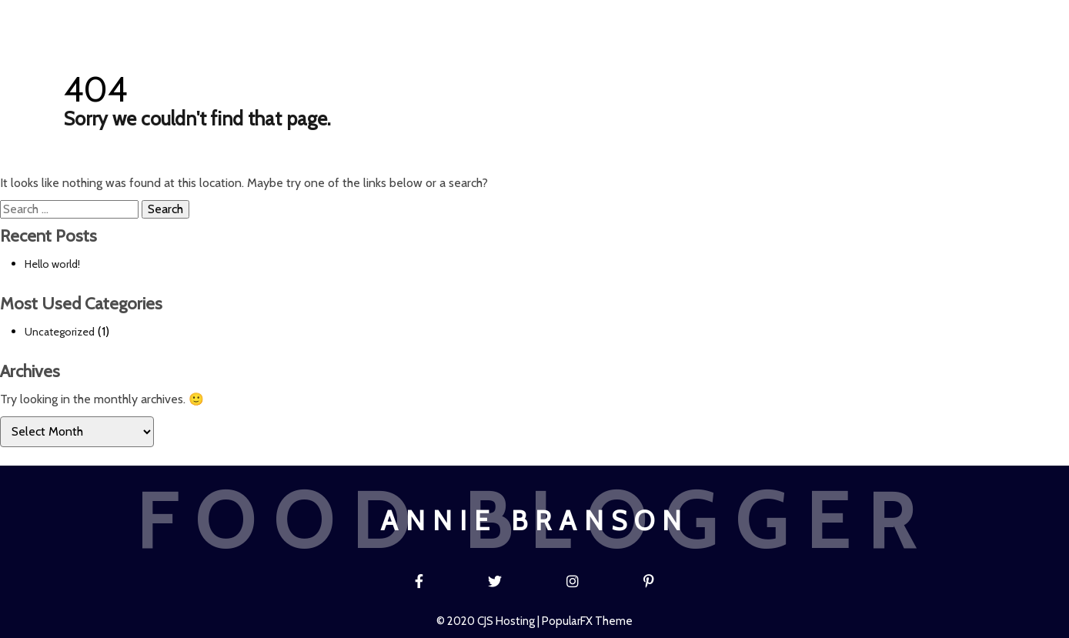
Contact (676, 17)
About (593, 17)
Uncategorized (60, 332)
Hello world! (52, 264)
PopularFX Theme (587, 621)
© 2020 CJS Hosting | (489, 621)
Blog (449, 17)
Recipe (519, 17)
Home (382, 17)
